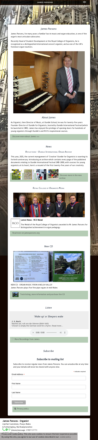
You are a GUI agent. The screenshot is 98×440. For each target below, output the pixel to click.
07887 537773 (31, 430)
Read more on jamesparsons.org (26, 233)
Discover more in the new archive (70, 176)
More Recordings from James (27, 339)
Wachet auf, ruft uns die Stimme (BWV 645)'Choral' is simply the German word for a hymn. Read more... (48, 321)
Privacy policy (23, 408)
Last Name (16, 392)
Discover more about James (25, 136)
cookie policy (65, 437)
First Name (16, 384)
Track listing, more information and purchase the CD (42, 294)
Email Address (18, 374)
